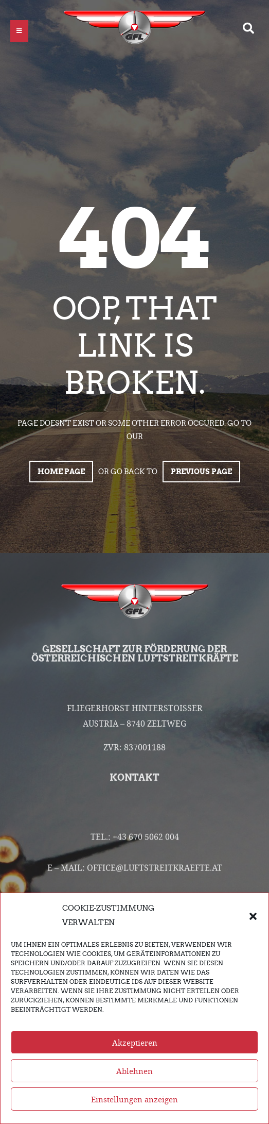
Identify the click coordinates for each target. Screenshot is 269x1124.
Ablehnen (134, 1071)
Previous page (201, 471)
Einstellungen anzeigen (134, 1099)
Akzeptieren (134, 1042)
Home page (61, 471)
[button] (253, 915)
